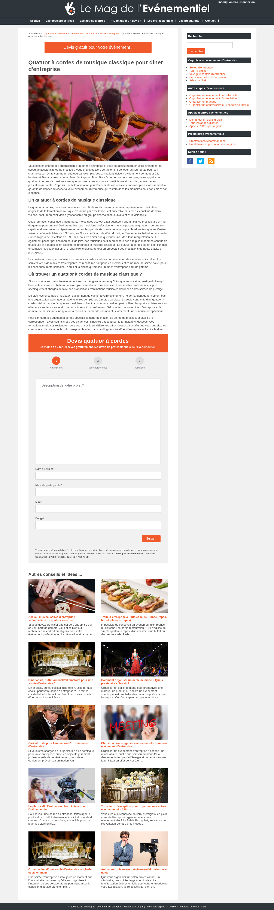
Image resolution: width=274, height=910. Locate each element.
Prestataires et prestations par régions (213, 144)
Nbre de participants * (48, 485)
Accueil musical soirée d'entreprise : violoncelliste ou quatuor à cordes (52, 618)
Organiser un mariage (202, 101)
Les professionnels (160, 20)
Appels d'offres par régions (205, 126)
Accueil (35, 20)
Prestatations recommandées (207, 141)
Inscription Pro (228, 2)
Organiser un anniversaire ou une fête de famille (219, 104)
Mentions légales (156, 906)
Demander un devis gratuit (205, 119)
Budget (39, 518)
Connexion (247, 2)
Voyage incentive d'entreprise (207, 74)
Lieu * (38, 501)
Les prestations (189, 20)
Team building (198, 70)
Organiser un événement (56, 33)
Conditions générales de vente (183, 906)
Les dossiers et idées (60, 20)
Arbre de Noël (198, 80)
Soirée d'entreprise (109, 33)
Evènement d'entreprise (84, 33)
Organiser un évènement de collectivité (213, 95)
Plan (203, 906)
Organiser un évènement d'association (213, 98)
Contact (210, 20)
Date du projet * (45, 468)
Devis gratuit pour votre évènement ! (97, 47)
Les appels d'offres (92, 20)
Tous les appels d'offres (203, 122)
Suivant (151, 538)
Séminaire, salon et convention (208, 77)
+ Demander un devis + (126, 20)
